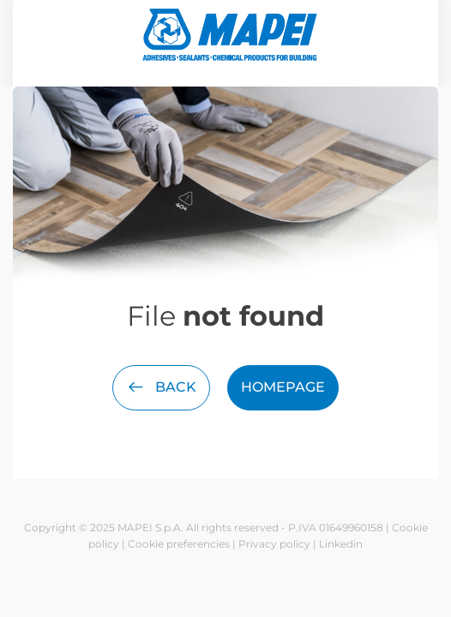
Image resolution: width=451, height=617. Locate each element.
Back (161, 387)
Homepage (283, 387)
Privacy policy (274, 543)
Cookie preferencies (179, 543)
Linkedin (341, 543)
